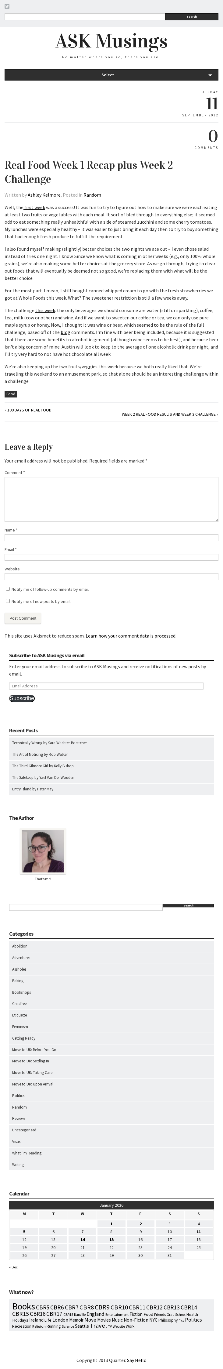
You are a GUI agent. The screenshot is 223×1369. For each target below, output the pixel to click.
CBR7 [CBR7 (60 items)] (72, 1307)
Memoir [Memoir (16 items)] (76, 1320)
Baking (17, 980)
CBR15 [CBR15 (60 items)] (20, 1313)
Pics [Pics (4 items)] (181, 1321)
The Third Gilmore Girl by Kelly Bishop (43, 766)
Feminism (20, 1026)
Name (11, 530)
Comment (15, 472)
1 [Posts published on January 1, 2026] (111, 1223)
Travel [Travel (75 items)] (98, 1325)
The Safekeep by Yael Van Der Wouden (43, 777)
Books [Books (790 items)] (23, 1306)
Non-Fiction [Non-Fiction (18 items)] (136, 1320)
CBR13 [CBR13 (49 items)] (172, 1307)
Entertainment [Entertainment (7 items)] (117, 1314)
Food (10, 394)
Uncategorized (24, 1130)
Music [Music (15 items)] (117, 1320)
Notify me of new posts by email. (41, 601)
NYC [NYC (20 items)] (153, 1320)
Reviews (18, 1118)
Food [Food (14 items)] (148, 1314)
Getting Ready (23, 1038)
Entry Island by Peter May (32, 789)
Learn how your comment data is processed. (131, 636)
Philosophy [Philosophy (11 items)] (168, 1320)
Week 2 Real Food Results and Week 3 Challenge (169, 414)
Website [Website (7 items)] (119, 1326)
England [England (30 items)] (95, 1314)
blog (65, 332)
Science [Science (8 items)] (68, 1326)
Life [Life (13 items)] (47, 1320)
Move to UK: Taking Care (32, 1072)
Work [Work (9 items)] (130, 1326)
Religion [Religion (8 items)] (39, 1326)
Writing (18, 1164)
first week (34, 207)
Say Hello (137, 1360)
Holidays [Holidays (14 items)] (20, 1320)
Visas (16, 1141)
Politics (18, 1095)
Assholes (19, 969)
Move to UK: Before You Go (34, 1049)
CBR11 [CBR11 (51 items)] (137, 1307)
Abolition (19, 946)
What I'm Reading (26, 1153)
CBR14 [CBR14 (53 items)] (189, 1307)
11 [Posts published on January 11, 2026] (198, 1231)
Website (12, 569)
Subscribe (22, 698)
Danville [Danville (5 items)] (80, 1314)
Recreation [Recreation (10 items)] (21, 1326)
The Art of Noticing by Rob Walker (40, 754)
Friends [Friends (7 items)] (160, 1314)
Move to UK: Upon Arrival (32, 1084)
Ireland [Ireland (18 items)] (36, 1320)
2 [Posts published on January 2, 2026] (141, 1223)
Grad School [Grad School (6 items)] (176, 1314)
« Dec (13, 1267)
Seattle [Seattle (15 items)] (82, 1326)
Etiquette (19, 1015)
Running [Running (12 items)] (54, 1326)
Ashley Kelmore (44, 195)
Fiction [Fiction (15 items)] (136, 1314)
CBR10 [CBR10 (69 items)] (119, 1307)
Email (11, 549)
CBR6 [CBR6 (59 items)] (57, 1307)
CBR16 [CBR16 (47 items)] (37, 1313)
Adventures (21, 957)
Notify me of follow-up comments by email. (51, 589)
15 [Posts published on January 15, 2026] (111, 1239)
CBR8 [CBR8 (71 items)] (87, 1307)
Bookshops (21, 992)
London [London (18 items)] (60, 1320)
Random (92, 195)
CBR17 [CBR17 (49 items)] (54, 1313)
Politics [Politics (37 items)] (193, 1319)
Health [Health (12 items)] (192, 1314)
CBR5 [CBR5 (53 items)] (42, 1307)
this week (45, 310)
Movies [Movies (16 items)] (104, 1320)
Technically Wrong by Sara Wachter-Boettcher (49, 742)
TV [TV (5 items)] (110, 1326)
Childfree (19, 1003)
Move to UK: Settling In (30, 1061)
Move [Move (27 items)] (90, 1319)
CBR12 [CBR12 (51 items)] (154, 1307)
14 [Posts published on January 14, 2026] (82, 1239)
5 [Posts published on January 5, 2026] (24, 1231)
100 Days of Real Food (29, 410)
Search (192, 17)
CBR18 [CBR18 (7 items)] (68, 1314)
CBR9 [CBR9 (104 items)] (102, 1307)
